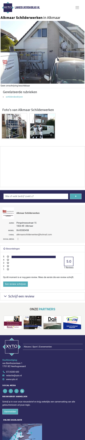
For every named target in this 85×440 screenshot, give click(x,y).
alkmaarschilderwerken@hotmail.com (34, 234)
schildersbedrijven (14, 97)
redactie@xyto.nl (14, 375)
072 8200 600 (12, 372)
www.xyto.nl (11, 379)
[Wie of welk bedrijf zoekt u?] (36, 196)
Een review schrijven (15, 284)
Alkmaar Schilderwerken (28, 213)
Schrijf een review (18, 296)
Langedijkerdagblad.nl (27, 7)
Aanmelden (10, 411)
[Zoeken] (75, 196)
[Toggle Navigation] (77, 7)
